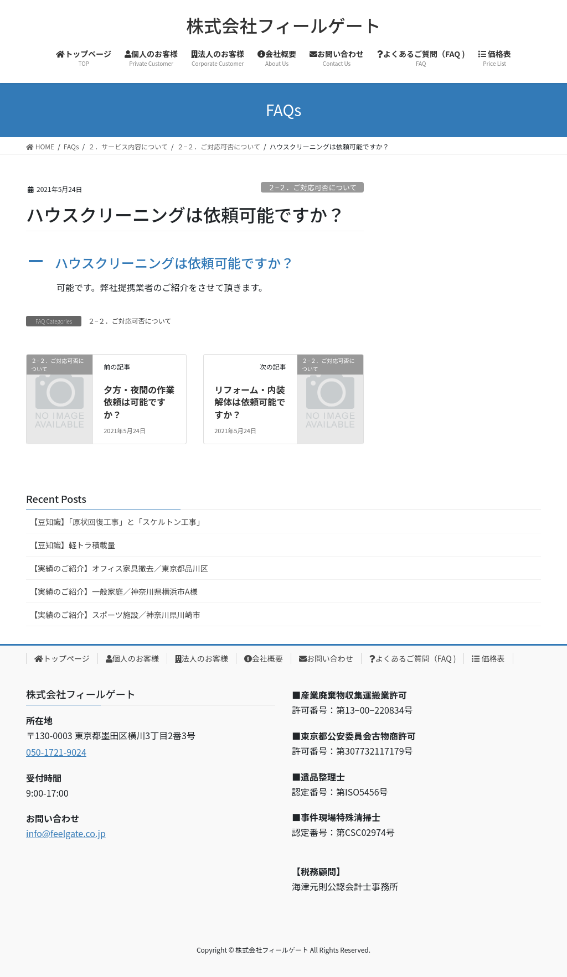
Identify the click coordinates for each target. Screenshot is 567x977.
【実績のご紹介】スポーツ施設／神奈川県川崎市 (115, 614)
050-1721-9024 (56, 751)
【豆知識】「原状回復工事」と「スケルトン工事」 (117, 521)
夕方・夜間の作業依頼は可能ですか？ (139, 402)
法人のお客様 (201, 658)
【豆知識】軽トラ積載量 (72, 544)
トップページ (62, 658)
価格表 (488, 658)
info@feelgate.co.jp (66, 833)
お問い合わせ (326, 658)
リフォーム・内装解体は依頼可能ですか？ (249, 402)
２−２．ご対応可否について (312, 187)
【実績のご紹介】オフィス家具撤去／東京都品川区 (119, 568)
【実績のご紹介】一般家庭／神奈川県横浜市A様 (114, 591)
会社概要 (263, 658)
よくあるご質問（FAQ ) (412, 658)
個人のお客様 (132, 658)
